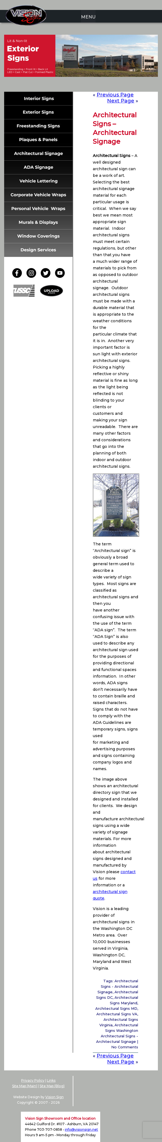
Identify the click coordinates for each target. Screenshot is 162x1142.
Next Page (120, 1062)
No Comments (124, 1047)
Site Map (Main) (24, 1086)
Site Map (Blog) (52, 1086)
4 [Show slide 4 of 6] (85, 85)
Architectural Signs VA (116, 1014)
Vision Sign (54, 1097)
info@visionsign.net (81, 1129)
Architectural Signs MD (116, 1008)
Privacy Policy (32, 1080)
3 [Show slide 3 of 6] (77, 85)
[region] (81, 64)
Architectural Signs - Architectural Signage (117, 986)
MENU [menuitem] (88, 17)
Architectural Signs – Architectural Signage (115, 128)
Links (51, 1080)
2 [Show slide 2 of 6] (70, 85)
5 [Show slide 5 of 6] (92, 85)
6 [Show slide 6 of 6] (99, 85)
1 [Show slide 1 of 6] (63, 85)
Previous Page (115, 95)
